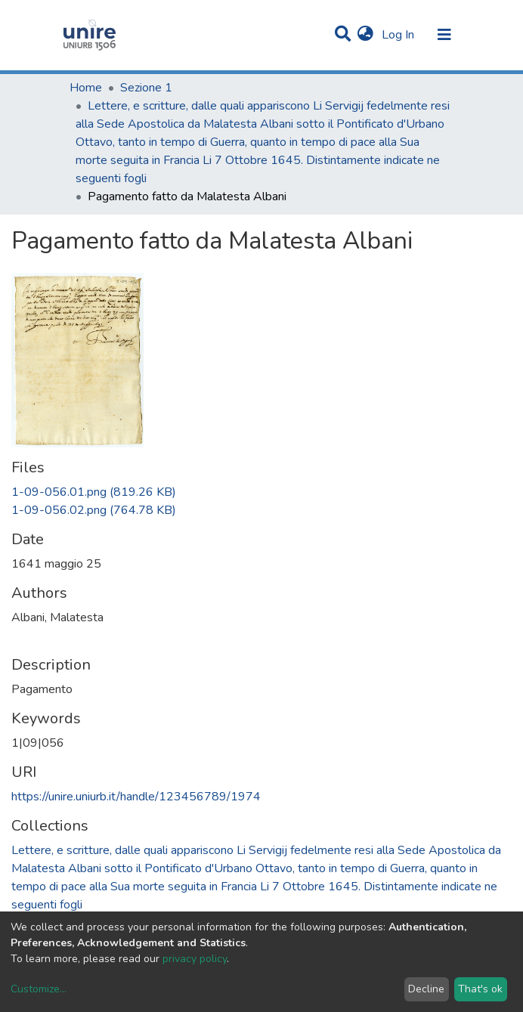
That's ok (480, 989)
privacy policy (194, 959)
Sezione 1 (146, 87)
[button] (365, 35)
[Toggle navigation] (444, 35)
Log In (399, 34)
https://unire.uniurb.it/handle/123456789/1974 (136, 796)
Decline (426, 989)
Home (86, 87)
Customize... (39, 989)
